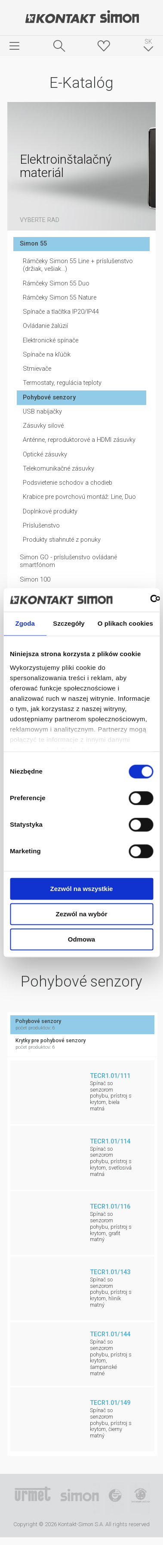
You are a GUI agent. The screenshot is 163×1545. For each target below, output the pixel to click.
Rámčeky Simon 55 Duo (56, 283)
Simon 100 (35, 579)
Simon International (79, 1498)
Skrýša (103, 46)
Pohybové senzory (49, 397)
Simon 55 (33, 243)
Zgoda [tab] (25, 623)
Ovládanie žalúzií (45, 326)
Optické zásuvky (45, 454)
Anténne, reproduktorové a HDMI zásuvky (79, 440)
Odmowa (81, 939)
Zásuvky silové (43, 425)
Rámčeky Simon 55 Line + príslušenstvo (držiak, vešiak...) (78, 265)
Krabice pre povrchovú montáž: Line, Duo (79, 497)
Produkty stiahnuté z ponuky (62, 539)
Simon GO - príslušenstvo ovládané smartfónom (68, 561)
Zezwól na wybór (81, 914)
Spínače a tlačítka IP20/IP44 (61, 311)
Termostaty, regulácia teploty (62, 383)
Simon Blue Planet (140, 1498)
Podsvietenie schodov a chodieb (67, 482)
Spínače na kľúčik (47, 354)
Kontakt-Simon (82, 18)
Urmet (32, 1498)
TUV (115, 1498)
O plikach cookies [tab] (125, 623)
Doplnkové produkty (50, 511)
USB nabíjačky (42, 411)
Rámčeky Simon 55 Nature (59, 297)
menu (14, 46)
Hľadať (59, 46)
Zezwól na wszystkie (81, 888)
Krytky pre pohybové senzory (82, 1044)
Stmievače (37, 368)
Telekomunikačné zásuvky (58, 468)
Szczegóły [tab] (68, 623)
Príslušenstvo (41, 525)
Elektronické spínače (50, 340)
